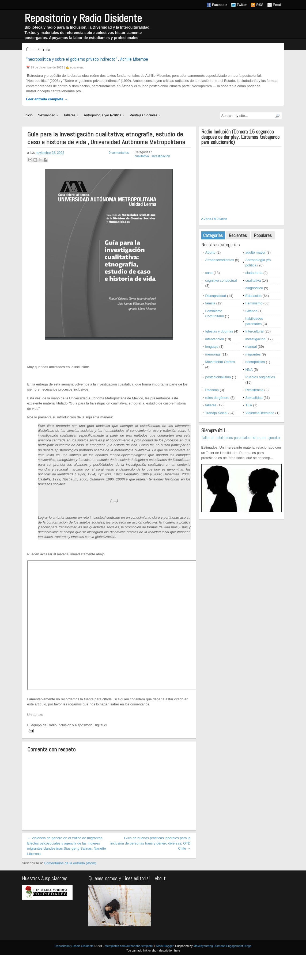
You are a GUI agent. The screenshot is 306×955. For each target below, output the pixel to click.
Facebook (219, 5)
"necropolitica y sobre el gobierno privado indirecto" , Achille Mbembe (87, 59)
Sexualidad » (48, 115)
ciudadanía (254, 273)
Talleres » (70, 115)
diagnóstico (254, 288)
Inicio (29, 115)
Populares (263, 235)
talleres (211, 405)
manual (251, 347)
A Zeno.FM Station (214, 218)
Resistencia (254, 390)
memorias (213, 354)
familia (210, 303)
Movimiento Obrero (220, 362)
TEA (248, 405)
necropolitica (255, 362)
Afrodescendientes (219, 260)
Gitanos (251, 311)
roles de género (217, 398)
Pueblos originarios (260, 377)
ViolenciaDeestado (259, 413)
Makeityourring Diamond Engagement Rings (222, 946)
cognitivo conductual (221, 280)
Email (277, 5)
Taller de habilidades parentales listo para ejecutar (240, 437)
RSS (259, 5)
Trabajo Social (216, 413)
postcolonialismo (218, 377)
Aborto (210, 252)
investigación (161, 156)
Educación (253, 296)
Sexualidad (254, 398)
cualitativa (142, 156)
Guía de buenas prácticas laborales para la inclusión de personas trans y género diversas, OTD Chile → (150, 843)
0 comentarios (119, 153)
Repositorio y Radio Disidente (83, 18)
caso (209, 273)
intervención (214, 339)
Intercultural (254, 331)
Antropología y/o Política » (104, 115)
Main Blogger (164, 946)
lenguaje (211, 347)
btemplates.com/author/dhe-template (129, 946)
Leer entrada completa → (47, 99)
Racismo (212, 390)
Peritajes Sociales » (145, 115)
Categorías (213, 235)
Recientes (238, 235)
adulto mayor (255, 252)
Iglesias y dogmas (219, 331)
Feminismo (254, 303)
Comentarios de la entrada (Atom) (70, 863)
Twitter (242, 5)
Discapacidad (215, 296)
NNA (249, 370)
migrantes (253, 354)
